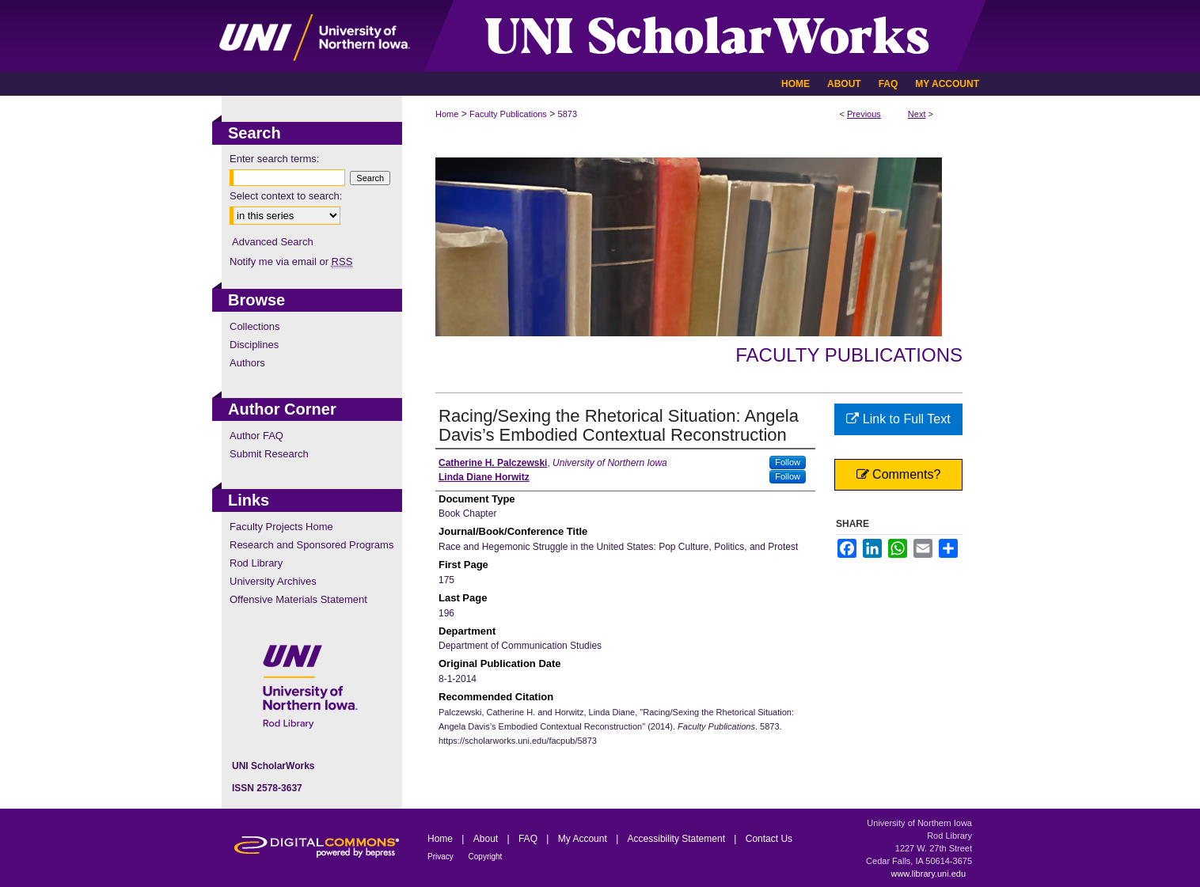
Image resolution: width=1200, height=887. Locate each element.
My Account (583, 838)
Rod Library (256, 563)
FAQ (529, 838)
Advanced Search (272, 242)
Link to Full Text (898, 419)
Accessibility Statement (678, 838)
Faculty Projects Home (281, 527)
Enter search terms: (274, 159)
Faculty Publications (508, 114)
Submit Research (269, 454)
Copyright (486, 856)
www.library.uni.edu (928, 873)
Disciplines (254, 345)
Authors (247, 363)
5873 (567, 114)
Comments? (898, 474)
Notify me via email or (291, 261)
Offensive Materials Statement (298, 599)
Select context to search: (286, 196)
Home (446, 114)
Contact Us (769, 838)
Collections (255, 326)
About (487, 838)
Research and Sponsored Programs (311, 545)
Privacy (441, 856)
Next (917, 114)
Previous (864, 114)
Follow (787, 462)
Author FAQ (256, 436)
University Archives (273, 581)
